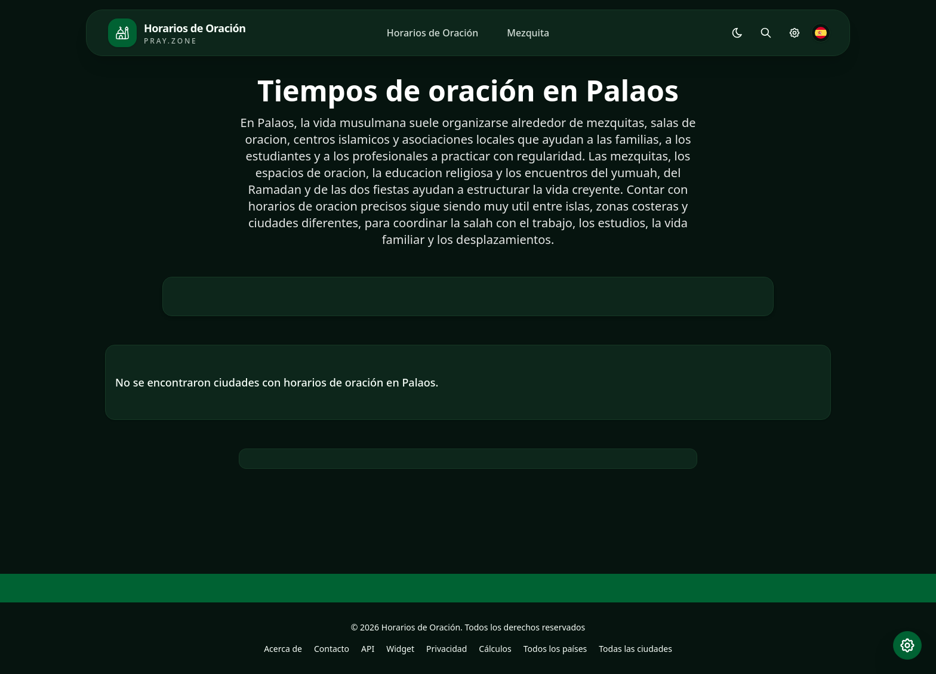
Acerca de (283, 648)
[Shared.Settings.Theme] (737, 33)
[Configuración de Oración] (794, 33)
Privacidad (446, 648)
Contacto (331, 648)
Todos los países (555, 648)
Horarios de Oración (433, 32)
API (367, 648)
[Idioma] (820, 32)
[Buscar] (766, 33)
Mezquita (528, 32)
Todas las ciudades (635, 648)
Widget (400, 648)
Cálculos (495, 648)
